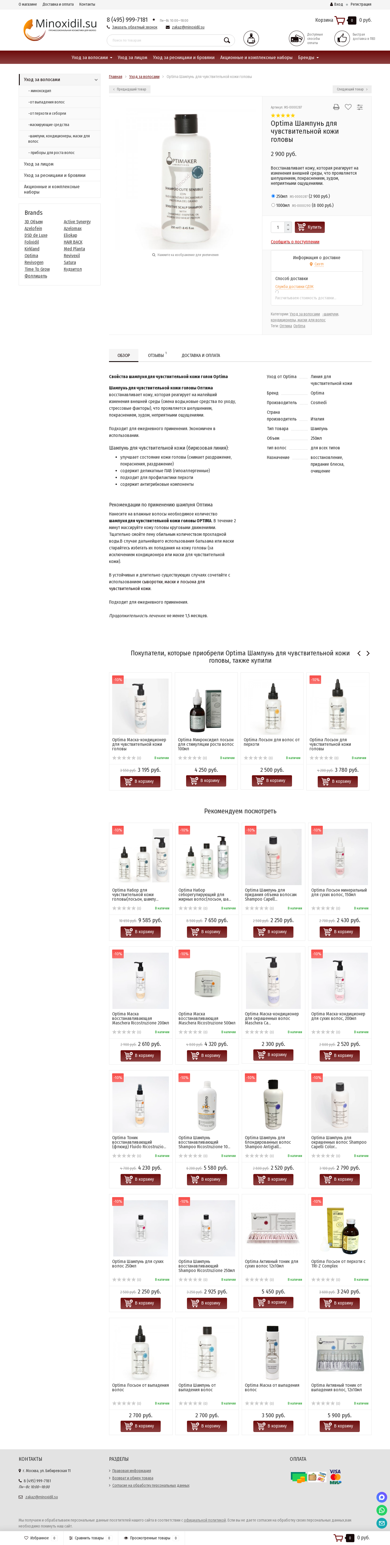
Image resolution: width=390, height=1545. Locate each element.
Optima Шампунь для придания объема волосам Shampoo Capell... (271, 894)
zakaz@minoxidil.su (188, 27)
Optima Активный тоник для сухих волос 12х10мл (271, 1264)
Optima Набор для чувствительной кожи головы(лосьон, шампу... (135, 894)
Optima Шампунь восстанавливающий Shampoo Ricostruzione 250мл (206, 1266)
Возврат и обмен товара (132, 1478)
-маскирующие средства (48, 124)
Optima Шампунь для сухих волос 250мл (138, 1264)
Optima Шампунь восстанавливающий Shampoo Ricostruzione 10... (204, 1142)
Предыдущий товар (129, 89)
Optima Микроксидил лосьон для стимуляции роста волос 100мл (206, 744)
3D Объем (34, 221)
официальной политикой (205, 1520)
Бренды (306, 57)
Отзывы (157, 354)
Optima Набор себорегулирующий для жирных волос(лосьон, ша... (204, 894)
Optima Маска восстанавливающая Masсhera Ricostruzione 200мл (140, 1018)
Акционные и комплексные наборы (256, 57)
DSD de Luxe (36, 235)
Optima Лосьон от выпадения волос (140, 1387)
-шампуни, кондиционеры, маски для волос (59, 139)
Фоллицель (36, 276)
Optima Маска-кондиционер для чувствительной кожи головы (139, 744)
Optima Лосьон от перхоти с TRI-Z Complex (338, 1264)
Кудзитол (73, 269)
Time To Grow (37, 269)
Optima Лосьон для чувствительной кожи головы (330, 744)
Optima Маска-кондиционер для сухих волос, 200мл (338, 1016)
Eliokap (70, 235)
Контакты (87, 4)
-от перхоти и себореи (47, 113)
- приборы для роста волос (51, 152)
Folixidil (32, 242)
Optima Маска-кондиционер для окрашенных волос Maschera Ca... (272, 1018)
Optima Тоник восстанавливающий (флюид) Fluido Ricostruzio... (139, 1142)
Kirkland (32, 249)
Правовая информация (131, 1470)
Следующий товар (352, 89)
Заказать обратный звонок (134, 27)
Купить (315, 227)
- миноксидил (39, 90)
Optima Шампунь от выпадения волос (197, 1387)
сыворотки (152, 581)
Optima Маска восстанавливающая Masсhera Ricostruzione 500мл (207, 1018)
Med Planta (74, 249)
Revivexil (72, 255)
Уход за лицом (132, 57)
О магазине (28, 4)
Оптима (286, 326)
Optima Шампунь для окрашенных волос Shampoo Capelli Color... (339, 1142)
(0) (126, 758)
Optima (31, 255)
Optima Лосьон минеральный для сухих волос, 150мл (339, 892)
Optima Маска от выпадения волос (272, 1387)
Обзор (123, 355)
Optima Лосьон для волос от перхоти (272, 742)
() (300, 196)
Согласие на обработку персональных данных (150, 1485)
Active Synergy (77, 221)
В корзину (144, 781)
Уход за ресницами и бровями (184, 57)
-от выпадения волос (46, 102)
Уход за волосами (90, 57)
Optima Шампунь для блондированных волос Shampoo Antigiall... (268, 1142)
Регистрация (361, 4)
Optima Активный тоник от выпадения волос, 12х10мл (336, 1387)
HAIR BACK (73, 242)
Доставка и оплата (58, 4)
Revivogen (34, 262)
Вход (336, 4)
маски (170, 581)
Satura (70, 262)
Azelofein (33, 228)
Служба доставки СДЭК (294, 286)
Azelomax (73, 228)
